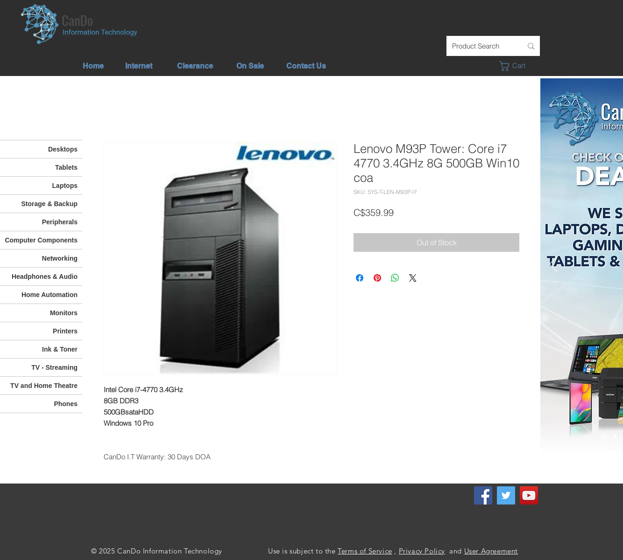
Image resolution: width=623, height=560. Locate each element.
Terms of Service (365, 550)
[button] (517, 66)
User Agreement (491, 550)
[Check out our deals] (603, 436)
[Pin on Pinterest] (377, 277)
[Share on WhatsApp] (395, 277)
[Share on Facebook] (359, 277)
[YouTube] (529, 495)
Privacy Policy (422, 550)
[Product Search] (480, 46)
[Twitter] (506, 495)
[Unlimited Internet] (615, 436)
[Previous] (553, 265)
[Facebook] (483, 495)
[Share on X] (412, 277)
